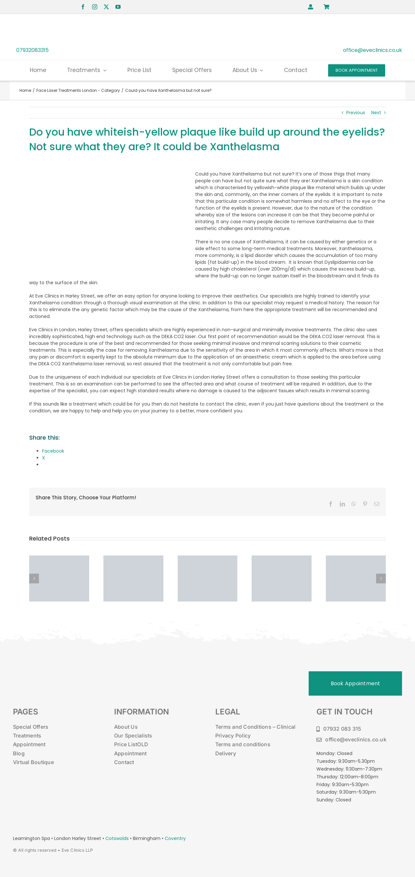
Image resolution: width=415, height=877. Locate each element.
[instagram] (94, 6)
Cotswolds (117, 838)
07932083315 (32, 50)
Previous (355, 112)
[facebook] (83, 6)
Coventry (175, 838)
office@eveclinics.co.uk (372, 50)
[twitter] (106, 6)
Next (376, 112)
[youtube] (118, 6)
